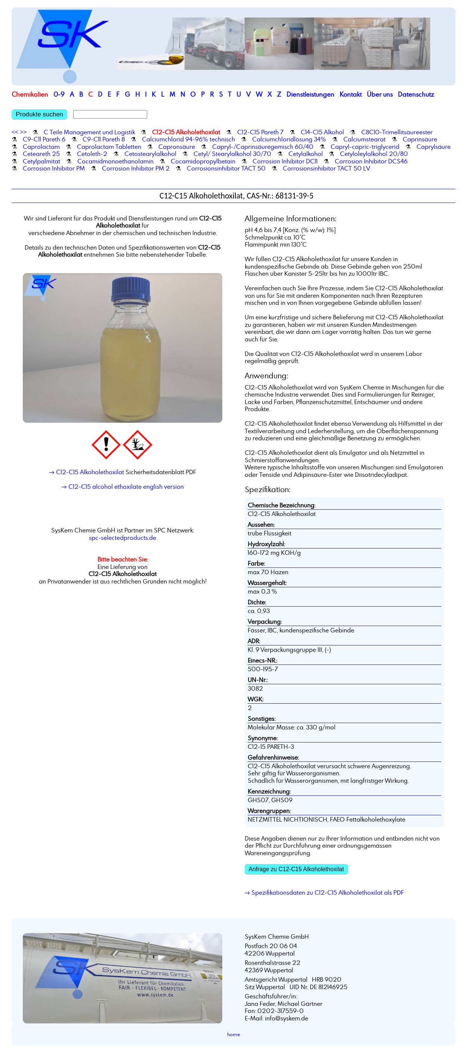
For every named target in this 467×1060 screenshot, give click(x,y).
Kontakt (351, 94)
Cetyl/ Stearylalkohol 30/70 (232, 153)
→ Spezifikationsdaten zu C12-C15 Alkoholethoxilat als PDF (324, 892)
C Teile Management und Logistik (89, 132)
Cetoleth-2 (92, 153)
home (233, 1034)
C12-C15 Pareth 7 (260, 132)
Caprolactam (41, 146)
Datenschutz (416, 94)
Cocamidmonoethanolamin (115, 161)
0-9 (59, 94)
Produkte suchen (39, 114)
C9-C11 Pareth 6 (44, 139)
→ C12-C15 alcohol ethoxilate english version (123, 486)
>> (23, 132)
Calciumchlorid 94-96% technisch (188, 139)
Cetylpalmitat (41, 161)
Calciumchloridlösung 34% (289, 139)
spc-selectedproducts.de (122, 537)
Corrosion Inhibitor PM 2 (136, 168)
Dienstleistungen (310, 94)
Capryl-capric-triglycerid (365, 146)
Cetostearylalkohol (150, 153)
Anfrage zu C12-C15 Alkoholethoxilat (296, 869)
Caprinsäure (420, 139)
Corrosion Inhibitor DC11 (285, 161)
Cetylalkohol (305, 153)
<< (15, 132)
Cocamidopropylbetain (203, 161)
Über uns (380, 94)
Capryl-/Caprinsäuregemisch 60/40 (262, 146)
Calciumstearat (364, 139)
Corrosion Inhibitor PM (54, 168)
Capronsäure (176, 146)
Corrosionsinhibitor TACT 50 (226, 168)
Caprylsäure (434, 146)
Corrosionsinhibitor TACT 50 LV (326, 168)
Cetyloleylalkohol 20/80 (374, 153)
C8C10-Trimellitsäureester (397, 132)
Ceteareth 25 (41, 153)
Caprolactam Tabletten (109, 146)
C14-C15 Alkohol (322, 132)
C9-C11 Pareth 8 (104, 139)
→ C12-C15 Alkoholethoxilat (86, 472)
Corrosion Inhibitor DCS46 (371, 161)
